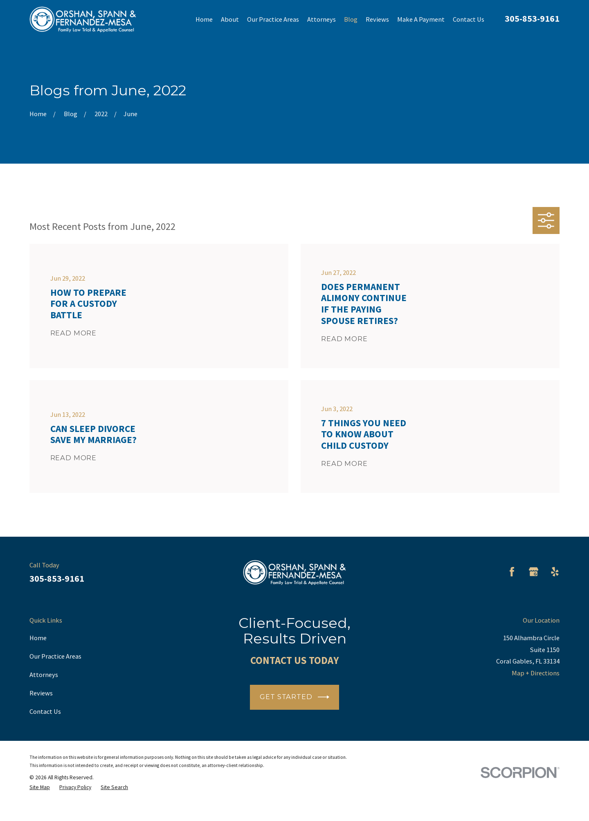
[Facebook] (512, 571)
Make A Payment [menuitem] (421, 19)
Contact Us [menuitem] (468, 19)
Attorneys (43, 674)
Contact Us (45, 711)
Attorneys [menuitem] (321, 19)
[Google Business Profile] (533, 571)
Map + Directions (536, 673)
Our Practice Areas (55, 656)
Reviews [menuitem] (377, 19)
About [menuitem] (230, 19)
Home (38, 638)
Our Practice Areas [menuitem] (273, 19)
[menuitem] (39, 787)
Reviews (41, 693)
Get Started (294, 697)
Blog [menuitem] (350, 19)
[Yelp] (555, 571)
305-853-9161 (532, 18)
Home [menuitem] (204, 19)
